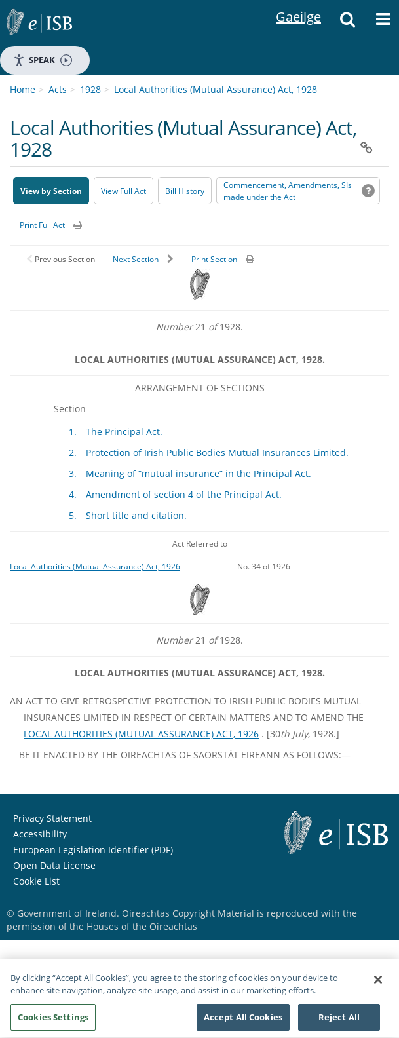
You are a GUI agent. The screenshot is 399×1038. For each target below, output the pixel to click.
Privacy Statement (52, 818)
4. (73, 494)
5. (73, 515)
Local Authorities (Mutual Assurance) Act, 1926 (95, 566)
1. (73, 431)
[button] (347, 23)
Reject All (339, 1023)
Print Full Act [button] (42, 225)
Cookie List (36, 881)
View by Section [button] (51, 191)
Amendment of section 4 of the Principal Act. (184, 494)
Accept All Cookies (243, 1023)
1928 (90, 89)
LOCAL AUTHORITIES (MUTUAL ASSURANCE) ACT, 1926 (141, 733)
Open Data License (54, 865)
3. (73, 473)
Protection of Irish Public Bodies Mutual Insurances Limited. (217, 452)
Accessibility (40, 834)
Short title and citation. (136, 515)
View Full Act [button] (123, 191)
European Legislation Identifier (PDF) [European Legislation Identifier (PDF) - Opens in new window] (93, 849)
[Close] (378, 985)
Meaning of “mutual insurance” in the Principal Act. (198, 473)
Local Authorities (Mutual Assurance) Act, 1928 (215, 89)
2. (73, 452)
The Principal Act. (124, 431)
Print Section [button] (214, 259)
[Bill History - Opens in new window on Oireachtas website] (185, 190)
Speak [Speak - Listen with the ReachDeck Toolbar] (42, 60)
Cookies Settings (53, 1023)
